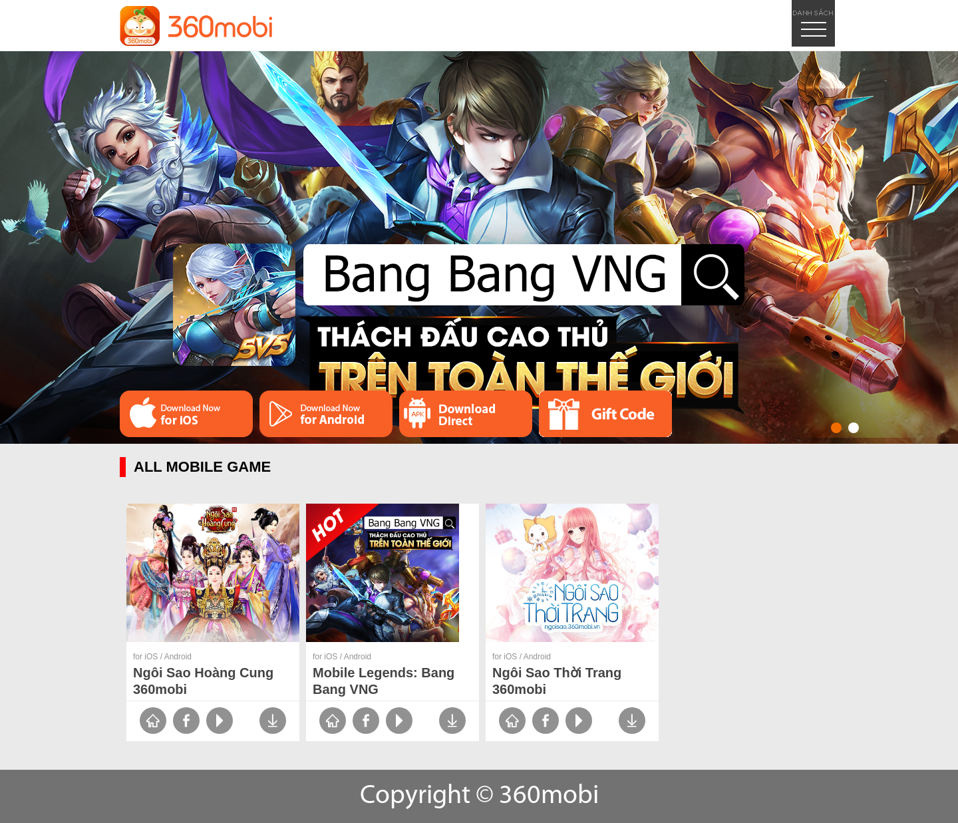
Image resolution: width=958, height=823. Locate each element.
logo (196, 26)
